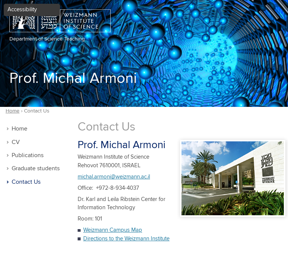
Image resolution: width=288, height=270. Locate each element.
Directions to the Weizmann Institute (126, 238)
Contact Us (26, 182)
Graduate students (36, 168)
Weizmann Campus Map (112, 230)
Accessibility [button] (22, 9)
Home (19, 128)
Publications (28, 155)
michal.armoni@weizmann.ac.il (114, 176)
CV (16, 142)
